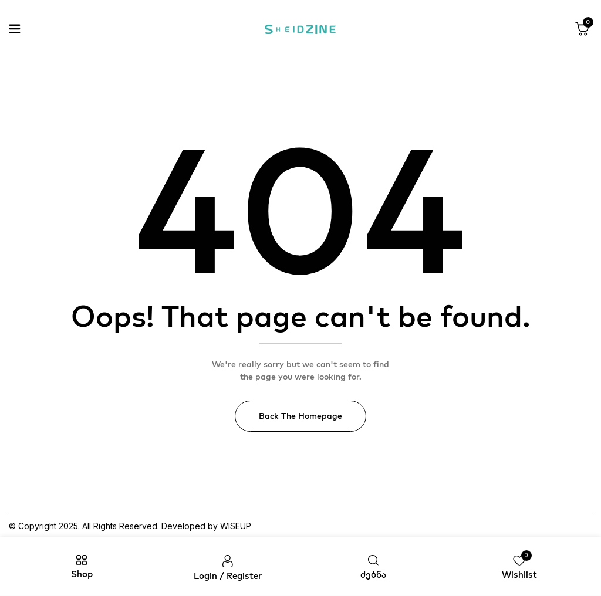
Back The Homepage (300, 416)
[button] (582, 29)
